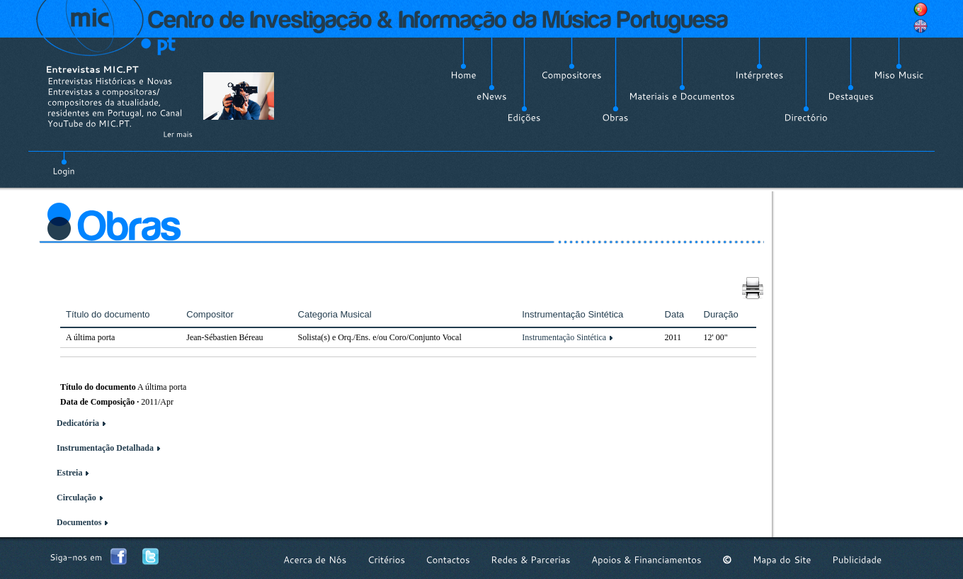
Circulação (76, 497)
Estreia (69, 473)
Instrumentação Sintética (564, 337)
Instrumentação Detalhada (105, 448)
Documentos (79, 522)
